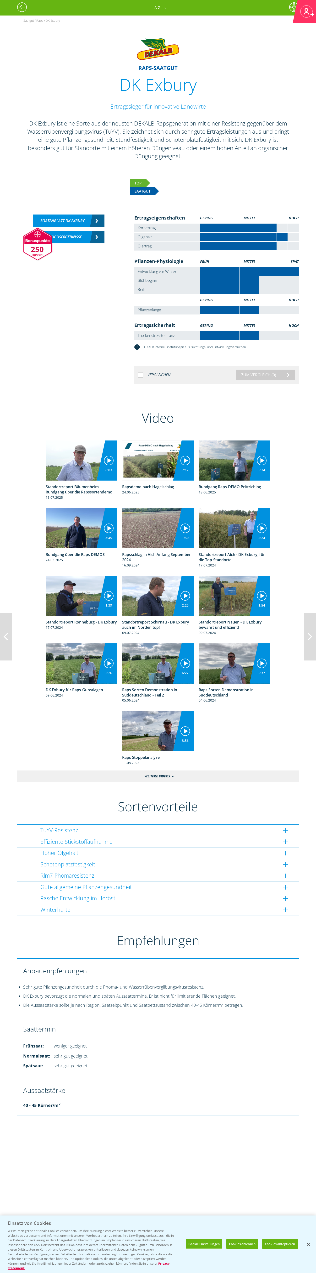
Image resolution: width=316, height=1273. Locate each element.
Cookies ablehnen (242, 1244)
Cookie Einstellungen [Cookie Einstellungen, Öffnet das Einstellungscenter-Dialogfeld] (204, 1244)
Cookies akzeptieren (280, 1244)
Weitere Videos (157, 776)
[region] (158, 1244)
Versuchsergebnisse (62, 237)
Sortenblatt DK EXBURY (62, 220)
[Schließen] (308, 1244)
